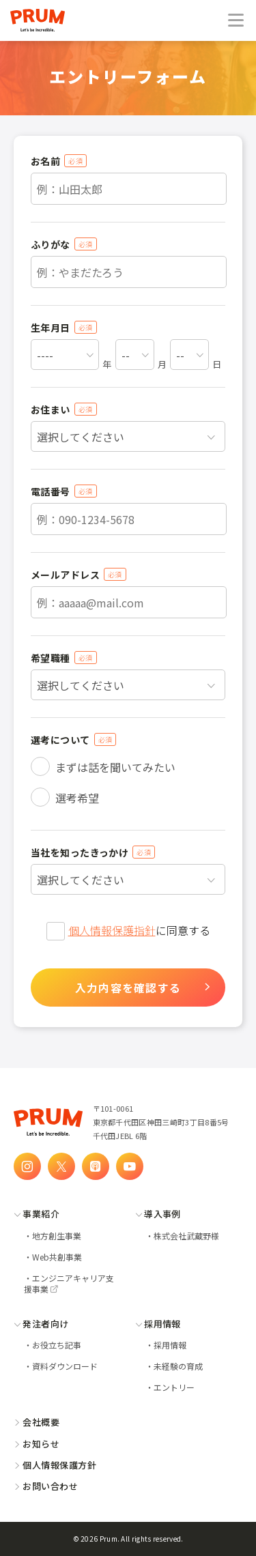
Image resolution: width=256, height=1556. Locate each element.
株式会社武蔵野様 (186, 1235)
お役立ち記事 (56, 1345)
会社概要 (36, 1421)
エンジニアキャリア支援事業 (69, 1283)
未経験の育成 (178, 1366)
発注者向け (41, 1323)
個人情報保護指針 (112, 930)
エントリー (174, 1387)
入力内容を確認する (128, 987)
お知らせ (36, 1443)
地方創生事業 (56, 1235)
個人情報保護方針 (55, 1464)
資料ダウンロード (65, 1366)
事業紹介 (36, 1213)
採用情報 (158, 1323)
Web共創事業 (57, 1257)
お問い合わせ (46, 1486)
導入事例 (158, 1213)
